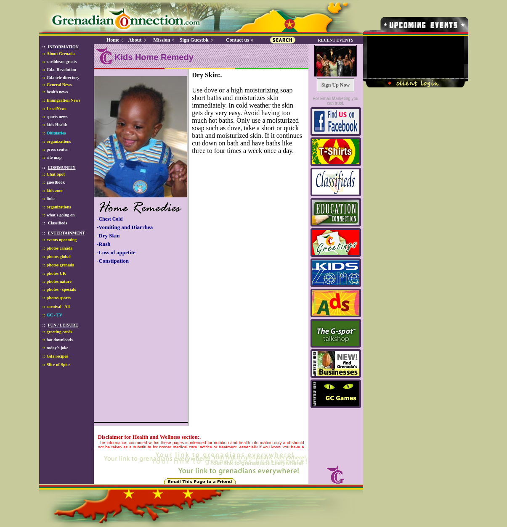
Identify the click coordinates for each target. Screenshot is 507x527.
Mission (161, 40)
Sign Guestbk (195, 40)
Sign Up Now (335, 85)
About (134, 40)
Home (112, 40)
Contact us (237, 40)
